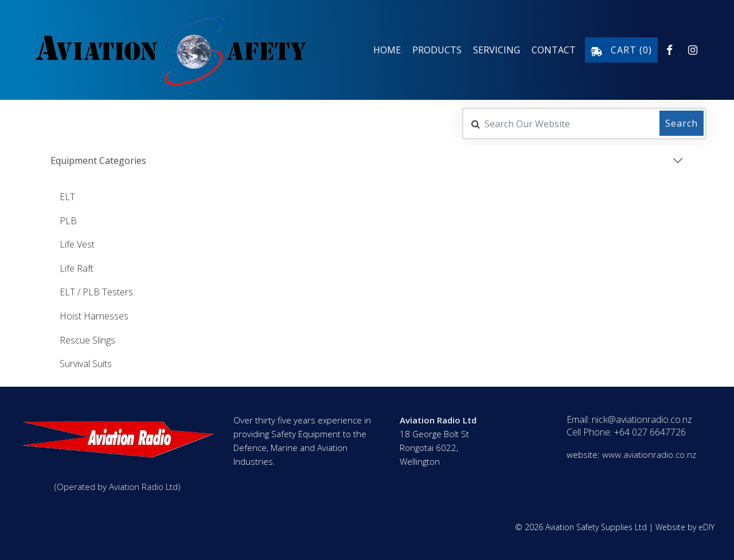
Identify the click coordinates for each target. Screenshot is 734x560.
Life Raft (76, 267)
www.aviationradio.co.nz (649, 454)
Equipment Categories (98, 159)
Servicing (496, 50)
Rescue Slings (87, 339)
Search (681, 122)
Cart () (621, 50)
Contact (554, 50)
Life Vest (77, 243)
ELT (67, 195)
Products (437, 50)
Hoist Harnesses (94, 315)
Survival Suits (86, 362)
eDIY (706, 527)
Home (387, 50)
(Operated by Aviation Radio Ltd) (117, 486)
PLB (68, 219)
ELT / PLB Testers (96, 291)
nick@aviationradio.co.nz (642, 419)
